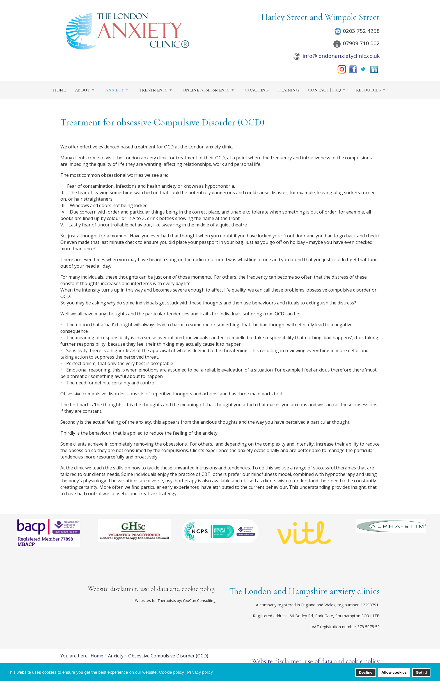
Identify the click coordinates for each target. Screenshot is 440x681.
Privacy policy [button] (200, 672)
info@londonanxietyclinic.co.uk (341, 55)
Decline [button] (365, 672)
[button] (85, 90)
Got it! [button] (421, 672)
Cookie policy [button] (171, 672)
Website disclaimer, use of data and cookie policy (152, 589)
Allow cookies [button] (394, 672)
